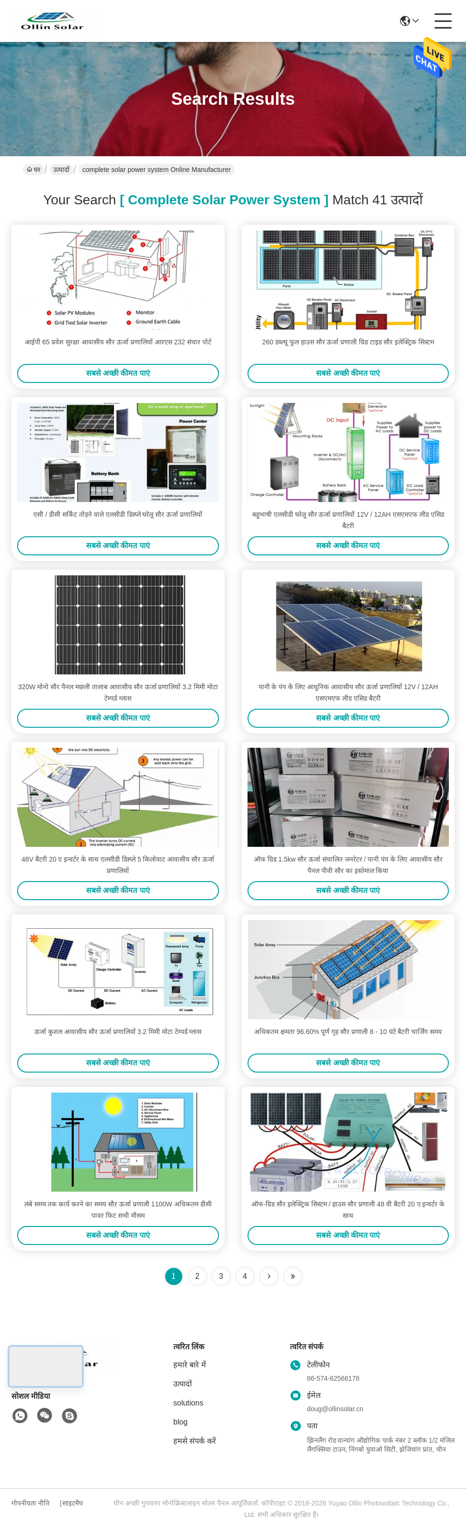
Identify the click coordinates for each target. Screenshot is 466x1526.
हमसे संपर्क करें (194, 1441)
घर (33, 169)
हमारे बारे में (189, 1365)
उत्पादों (61, 169)
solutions (188, 1403)
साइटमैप (72, 1503)
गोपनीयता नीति (30, 1503)
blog (180, 1422)
